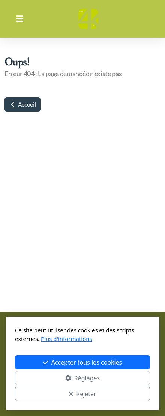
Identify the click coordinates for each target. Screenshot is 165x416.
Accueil (22, 104)
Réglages (82, 378)
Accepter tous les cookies (82, 362)
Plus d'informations (66, 338)
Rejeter (82, 394)
